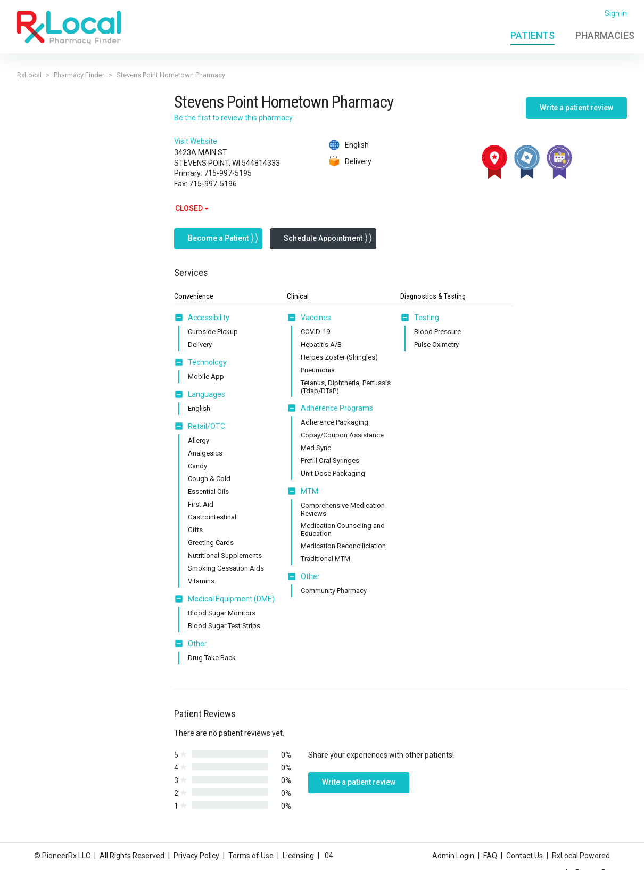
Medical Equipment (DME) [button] (231, 599)
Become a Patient (218, 238)
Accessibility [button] (208, 317)
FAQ (490, 855)
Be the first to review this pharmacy (233, 117)
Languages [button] (206, 394)
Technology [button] (207, 362)
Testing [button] (426, 317)
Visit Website (195, 141)
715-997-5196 (213, 184)
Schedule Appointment (323, 238)
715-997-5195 (228, 173)
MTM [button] (309, 491)
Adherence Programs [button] (337, 408)
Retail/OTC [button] (206, 426)
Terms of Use (251, 855)
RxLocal (29, 75)
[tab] (201, 318)
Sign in (616, 13)
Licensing (298, 855)
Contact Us (524, 855)
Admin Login (453, 855)
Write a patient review (576, 107)
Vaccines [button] (316, 317)
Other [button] (197, 643)
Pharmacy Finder (79, 75)
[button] (181, 317)
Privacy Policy (196, 855)
